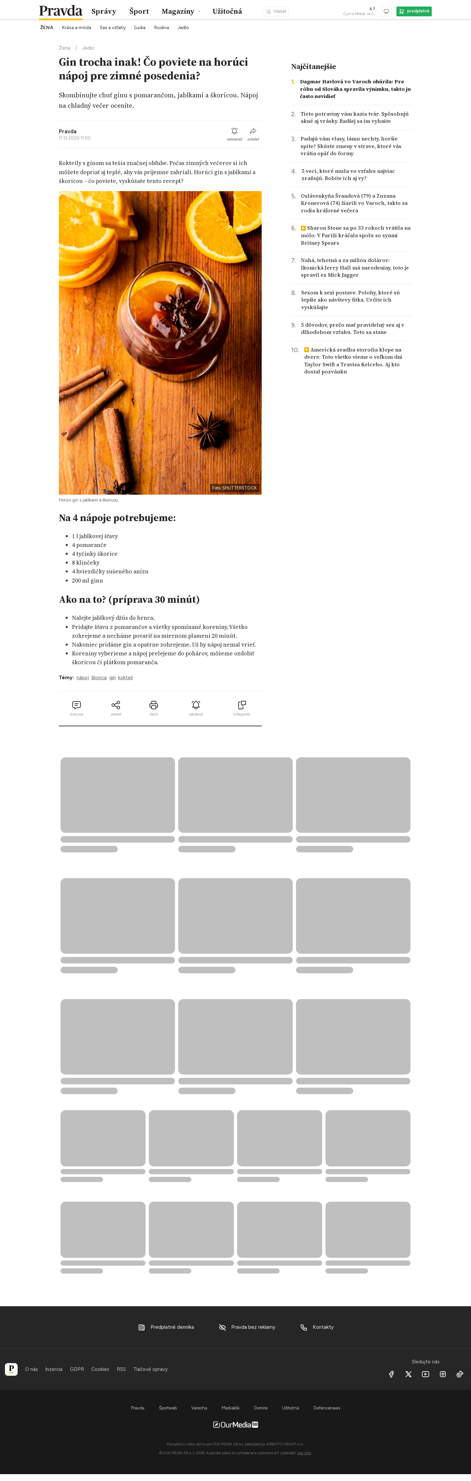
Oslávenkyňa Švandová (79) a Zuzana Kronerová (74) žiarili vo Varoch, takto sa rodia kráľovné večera (354, 203)
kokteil (125, 678)
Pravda (68, 131)
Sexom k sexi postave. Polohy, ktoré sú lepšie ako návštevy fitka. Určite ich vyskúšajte (350, 300)
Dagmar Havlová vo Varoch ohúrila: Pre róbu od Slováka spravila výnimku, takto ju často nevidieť (355, 89)
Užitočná (227, 11)
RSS (121, 1369)
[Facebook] (391, 1374)
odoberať (234, 134)
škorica (99, 678)
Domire (261, 1408)
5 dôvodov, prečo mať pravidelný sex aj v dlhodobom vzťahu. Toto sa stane (352, 328)
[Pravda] (11, 1369)
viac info (304, 1453)
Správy (104, 11)
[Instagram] (443, 1374)
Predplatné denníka (166, 1327)
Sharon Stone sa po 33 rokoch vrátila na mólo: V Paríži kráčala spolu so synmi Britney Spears (355, 235)
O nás (31, 1369)
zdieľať (253, 134)
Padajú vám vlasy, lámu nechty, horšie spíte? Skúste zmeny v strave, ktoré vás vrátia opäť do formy (351, 146)
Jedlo (88, 48)
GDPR (77, 1369)
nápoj (83, 678)
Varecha (199, 1408)
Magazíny (178, 11)
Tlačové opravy (150, 1369)
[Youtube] (426, 1374)
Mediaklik (230, 1408)
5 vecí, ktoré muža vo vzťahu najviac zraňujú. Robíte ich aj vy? (348, 174)
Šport (139, 11)
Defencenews (327, 1408)
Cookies (100, 1369)
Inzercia (53, 1369)
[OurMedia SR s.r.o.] (235, 1424)
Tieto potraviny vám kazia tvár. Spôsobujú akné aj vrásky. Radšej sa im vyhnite (355, 117)
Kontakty (317, 1327)
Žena (64, 48)
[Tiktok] (460, 1374)
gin (112, 678)
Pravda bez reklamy (246, 1327)
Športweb (168, 1408)
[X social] (408, 1374)
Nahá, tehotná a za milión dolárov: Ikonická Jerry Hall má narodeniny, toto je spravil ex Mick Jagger (355, 267)
